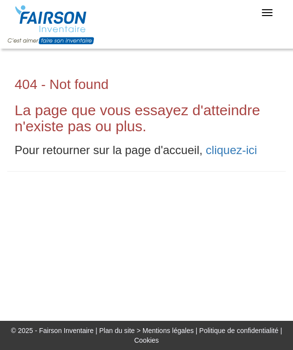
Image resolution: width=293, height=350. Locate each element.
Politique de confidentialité (238, 330)
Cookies (146, 340)
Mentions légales (168, 330)
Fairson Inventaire (66, 330)
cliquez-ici (231, 150)
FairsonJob (56, 24)
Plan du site (117, 330)
